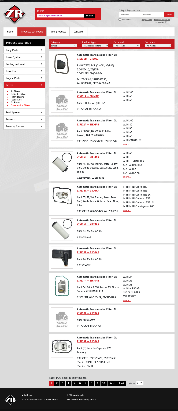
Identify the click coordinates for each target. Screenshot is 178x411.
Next (112, 383)
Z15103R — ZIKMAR (88, 157)
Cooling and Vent (15, 64)
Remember (127, 19)
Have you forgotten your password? (162, 20)
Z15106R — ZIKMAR (88, 252)
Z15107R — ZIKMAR (88, 280)
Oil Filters (15, 102)
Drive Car (11, 71)
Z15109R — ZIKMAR (88, 341)
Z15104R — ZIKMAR (88, 190)
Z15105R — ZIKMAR (88, 224)
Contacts (78, 31)
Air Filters (15, 91)
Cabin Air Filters (18, 94)
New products (58, 31)
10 (103, 383)
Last (121, 383)
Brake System (13, 57)
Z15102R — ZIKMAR (88, 124)
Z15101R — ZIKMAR (88, 96)
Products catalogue (32, 31)
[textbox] (60, 15)
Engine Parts (13, 78)
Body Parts (12, 50)
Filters (9, 85)
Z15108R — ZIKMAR (88, 313)
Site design (155, 399)
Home (10, 31)
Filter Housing (17, 97)
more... (127, 144)
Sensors (10, 119)
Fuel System (13, 112)
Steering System (15, 126)
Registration (147, 19)
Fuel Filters (16, 99)
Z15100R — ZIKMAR (88, 58)
